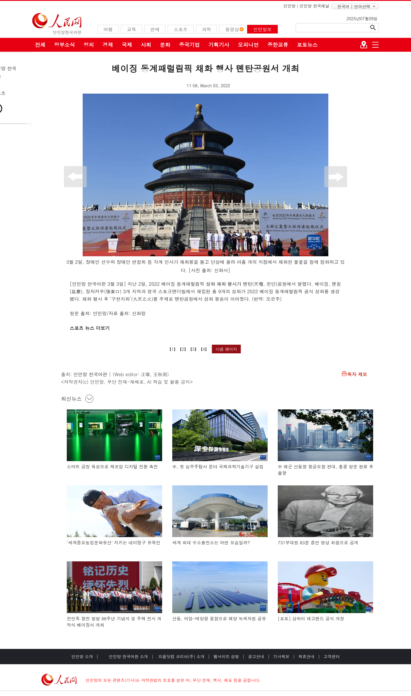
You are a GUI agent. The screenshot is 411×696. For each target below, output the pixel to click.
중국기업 (189, 44)
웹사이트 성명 (226, 656)
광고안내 (256, 656)
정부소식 (64, 44)
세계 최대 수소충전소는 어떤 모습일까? (211, 542)
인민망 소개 (82, 656)
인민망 (289, 6)
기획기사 (218, 44)
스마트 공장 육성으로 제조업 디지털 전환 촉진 (112, 466)
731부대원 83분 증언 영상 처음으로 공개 (318, 542)
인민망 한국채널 (314, 6)
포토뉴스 (307, 44)
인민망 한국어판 (90, 374)
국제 (127, 44)
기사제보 (281, 656)
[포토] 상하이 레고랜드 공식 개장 (311, 618)
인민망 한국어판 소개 (128, 656)
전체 (40, 44)
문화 (165, 44)
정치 (89, 44)
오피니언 (248, 44)
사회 (146, 44)
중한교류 (277, 44)
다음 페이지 (226, 349)
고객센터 (331, 656)
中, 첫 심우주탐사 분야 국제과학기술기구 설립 (218, 466)
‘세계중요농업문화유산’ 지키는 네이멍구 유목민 (113, 542)
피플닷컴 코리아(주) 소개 (181, 656)
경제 (108, 44)
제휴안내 (306, 656)
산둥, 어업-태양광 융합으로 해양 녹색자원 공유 (219, 618)
